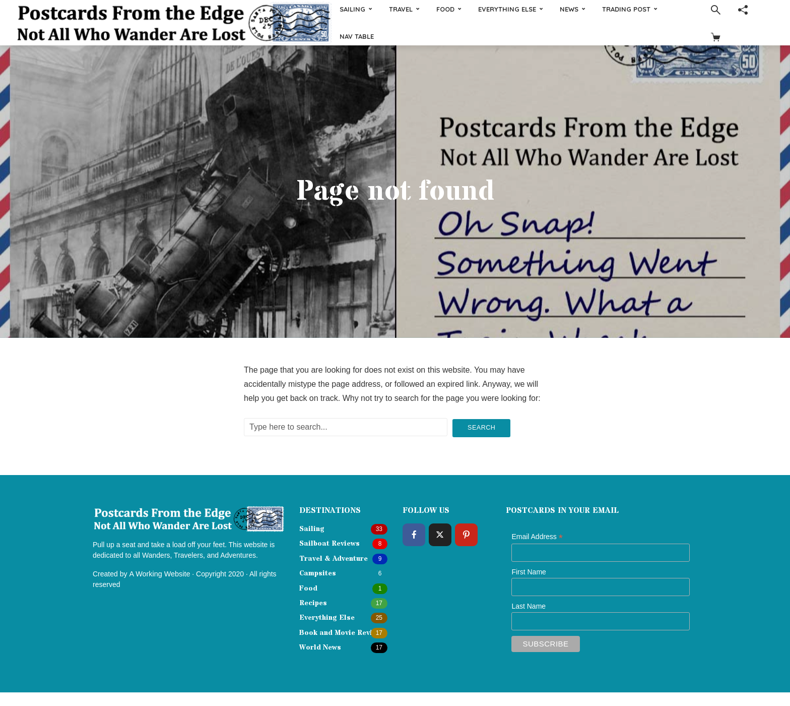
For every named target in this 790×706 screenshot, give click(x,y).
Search (482, 426)
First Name (528, 571)
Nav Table (357, 36)
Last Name (528, 605)
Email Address (537, 536)
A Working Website (158, 572)
